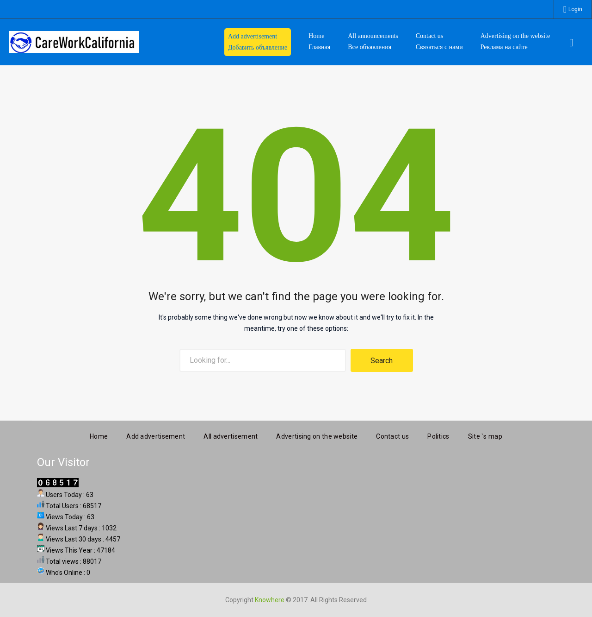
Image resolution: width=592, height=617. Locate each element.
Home (99, 435)
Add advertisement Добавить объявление (257, 42)
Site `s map (485, 435)
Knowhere (269, 598)
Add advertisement (155, 435)
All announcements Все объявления (373, 41)
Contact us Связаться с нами (439, 41)
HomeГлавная (319, 41)
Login (575, 9)
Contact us (392, 435)
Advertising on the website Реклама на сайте (515, 41)
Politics (438, 435)
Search (381, 360)
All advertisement (231, 435)
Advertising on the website (317, 435)
